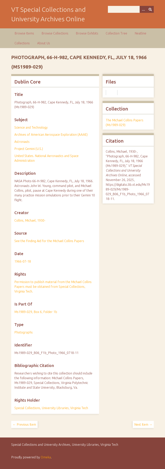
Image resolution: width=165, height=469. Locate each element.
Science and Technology (31, 127)
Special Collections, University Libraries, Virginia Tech (51, 408)
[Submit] (150, 9)
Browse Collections (55, 33)
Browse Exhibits (87, 33)
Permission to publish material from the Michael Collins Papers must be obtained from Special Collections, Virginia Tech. (53, 286)
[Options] (143, 9)
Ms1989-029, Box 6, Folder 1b (35, 312)
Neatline (140, 33)
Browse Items (24, 33)
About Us (43, 43)
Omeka (46, 457)
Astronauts (22, 141)
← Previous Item (24, 424)
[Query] (131, 9)
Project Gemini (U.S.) (28, 148)
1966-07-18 (22, 261)
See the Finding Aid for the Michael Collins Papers (49, 241)
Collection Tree (116, 33)
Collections (22, 43)
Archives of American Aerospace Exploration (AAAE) (51, 134)
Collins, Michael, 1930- (29, 220)
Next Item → (143, 424)
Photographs (23, 332)
